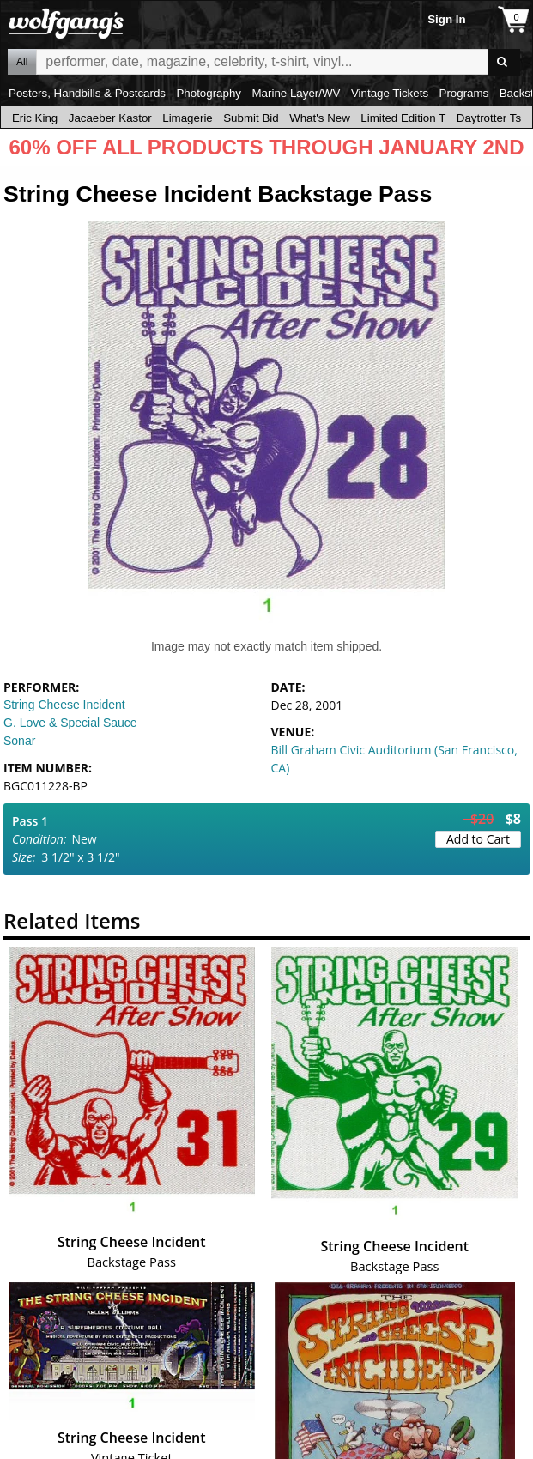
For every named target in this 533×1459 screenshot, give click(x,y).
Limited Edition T (402, 118)
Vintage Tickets (389, 93)
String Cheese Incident (64, 704)
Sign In (446, 19)
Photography (208, 93)
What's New (319, 118)
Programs (464, 93)
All (21, 62)
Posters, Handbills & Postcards (87, 93)
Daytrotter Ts (489, 118)
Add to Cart (478, 839)
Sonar (19, 741)
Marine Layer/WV (295, 93)
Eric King (35, 118)
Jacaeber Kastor (110, 118)
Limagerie (187, 118)
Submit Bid (250, 118)
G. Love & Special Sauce (70, 723)
